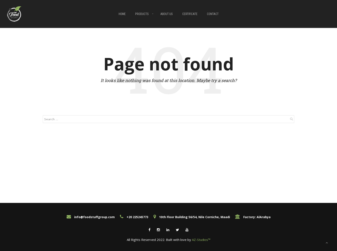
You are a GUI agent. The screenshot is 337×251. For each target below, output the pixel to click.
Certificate (190, 14)
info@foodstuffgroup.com (91, 217)
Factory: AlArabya (253, 217)
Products (142, 14)
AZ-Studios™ (201, 239)
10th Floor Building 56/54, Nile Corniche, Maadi (191, 217)
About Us (166, 14)
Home (122, 14)
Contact (213, 14)
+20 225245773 (134, 217)
